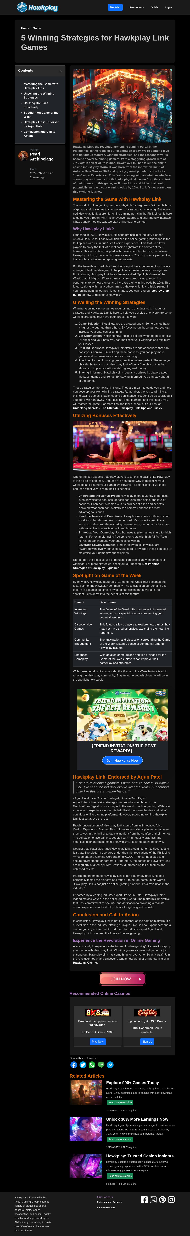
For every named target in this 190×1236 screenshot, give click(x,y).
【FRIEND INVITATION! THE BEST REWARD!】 (122, 748)
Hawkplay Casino (85, 962)
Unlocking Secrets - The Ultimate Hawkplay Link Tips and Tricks (117, 408)
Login (168, 7)
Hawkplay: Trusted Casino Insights (140, 1156)
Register (115, 7)
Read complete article (120, 1102)
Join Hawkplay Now (123, 760)
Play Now (98, 1041)
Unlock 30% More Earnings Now (137, 1119)
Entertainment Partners (109, 1202)
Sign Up (147, 1041)
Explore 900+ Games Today (132, 1082)
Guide (154, 7)
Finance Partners (106, 1207)
